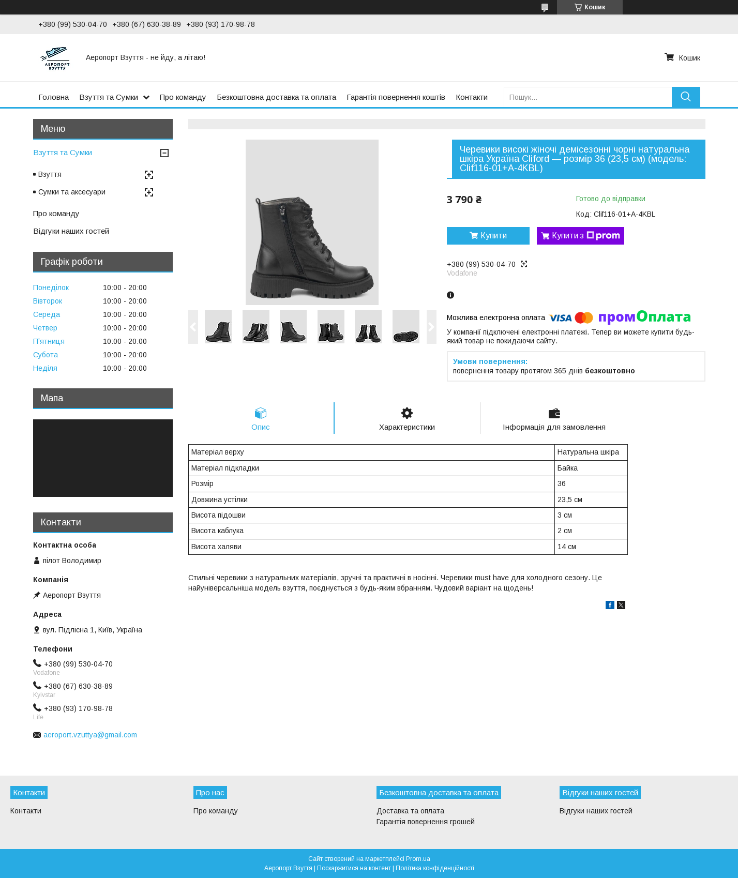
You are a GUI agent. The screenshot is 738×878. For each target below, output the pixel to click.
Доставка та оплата (410, 811)
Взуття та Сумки (108, 97)
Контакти (472, 97)
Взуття (50, 174)
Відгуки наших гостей (71, 230)
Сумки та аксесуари (72, 192)
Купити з (586, 235)
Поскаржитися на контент (354, 868)
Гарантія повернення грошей (425, 822)
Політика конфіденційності (435, 868)
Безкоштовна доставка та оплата (276, 97)
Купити (493, 235)
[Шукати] (686, 97)
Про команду (183, 97)
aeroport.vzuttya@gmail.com (90, 735)
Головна (53, 97)
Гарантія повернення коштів (396, 97)
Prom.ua (418, 858)
